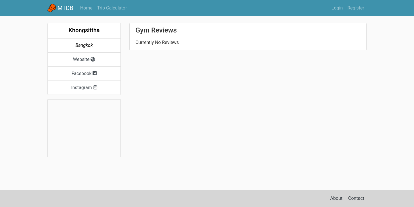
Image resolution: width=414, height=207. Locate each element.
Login (337, 8)
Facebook (84, 73)
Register (355, 8)
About (336, 198)
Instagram (84, 87)
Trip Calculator (112, 8)
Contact (356, 198)
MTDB (60, 8)
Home (87, 7)
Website (84, 59)
